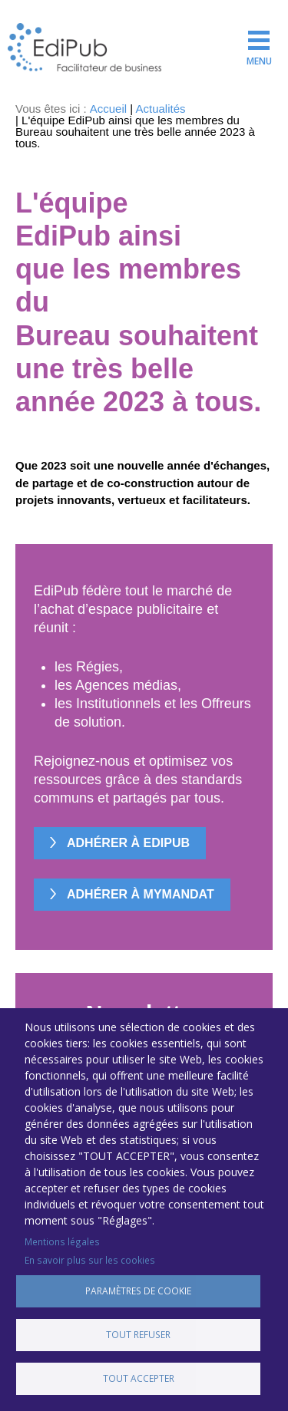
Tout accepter (138, 1378)
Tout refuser (138, 1334)
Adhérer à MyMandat (140, 894)
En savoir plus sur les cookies (90, 1260)
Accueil (108, 108)
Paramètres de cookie (138, 1290)
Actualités (161, 108)
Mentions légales (62, 1241)
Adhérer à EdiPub (128, 842)
